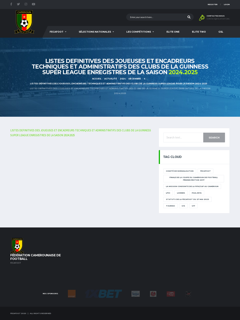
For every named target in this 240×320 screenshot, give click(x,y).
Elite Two (199, 31)
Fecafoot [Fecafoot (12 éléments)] (205, 171)
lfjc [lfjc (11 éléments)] (168, 193)
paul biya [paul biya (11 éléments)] (197, 193)
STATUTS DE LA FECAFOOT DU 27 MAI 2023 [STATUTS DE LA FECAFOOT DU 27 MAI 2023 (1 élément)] (187, 199)
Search (214, 137)
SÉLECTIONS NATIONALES (95, 31)
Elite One (172, 31)
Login (227, 4)
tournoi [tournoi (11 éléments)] (170, 206)
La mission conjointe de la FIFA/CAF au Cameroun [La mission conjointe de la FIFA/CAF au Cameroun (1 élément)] (192, 186)
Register (213, 4)
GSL (220, 31)
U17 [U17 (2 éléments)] (193, 206)
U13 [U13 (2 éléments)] (183, 206)
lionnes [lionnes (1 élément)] (181, 193)
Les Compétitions (138, 31)
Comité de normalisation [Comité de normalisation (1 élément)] (180, 171)
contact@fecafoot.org (218, 19)
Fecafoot (56, 31)
